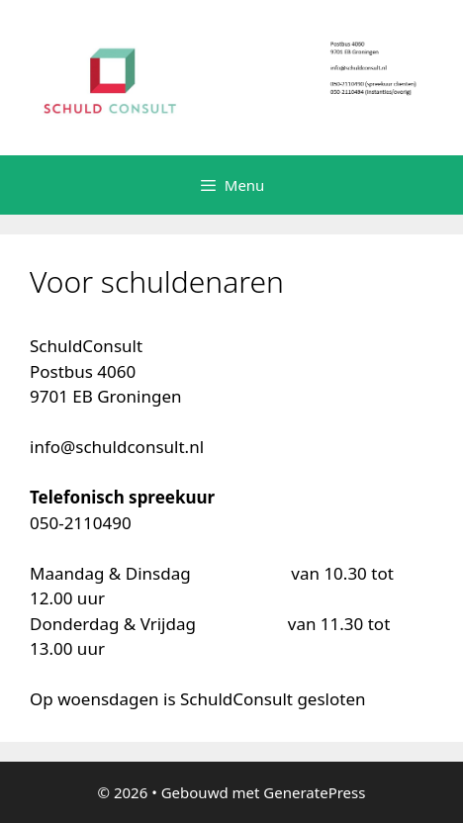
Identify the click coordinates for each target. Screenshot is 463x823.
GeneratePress (314, 792)
